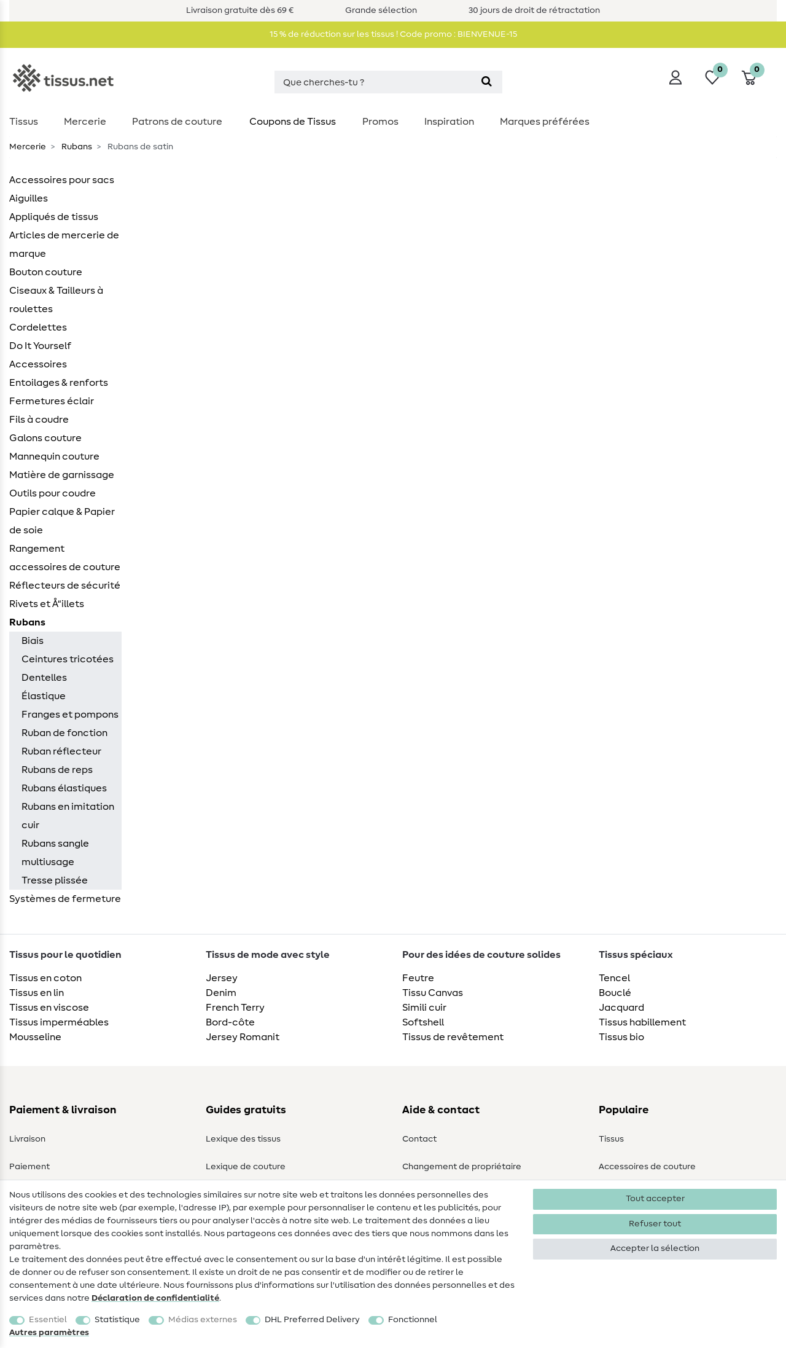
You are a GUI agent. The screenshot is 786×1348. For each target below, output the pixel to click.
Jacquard (621, 1008)
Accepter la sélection (654, 1248)
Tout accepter (655, 1198)
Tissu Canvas (432, 993)
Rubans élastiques (64, 788)
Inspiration (449, 122)
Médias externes (202, 1319)
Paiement (29, 1166)
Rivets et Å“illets (46, 604)
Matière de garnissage (61, 475)
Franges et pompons (70, 714)
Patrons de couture (177, 122)
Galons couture (45, 438)
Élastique (43, 696)
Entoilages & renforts (58, 383)
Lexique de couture (246, 1166)
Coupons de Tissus (292, 122)
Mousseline (35, 1037)
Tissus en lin (36, 993)
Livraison (27, 1139)
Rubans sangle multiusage (55, 853)
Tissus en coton (45, 978)
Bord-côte (230, 1022)
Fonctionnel (412, 1319)
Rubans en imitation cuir (67, 816)
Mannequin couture (54, 456)
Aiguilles (28, 198)
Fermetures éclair (51, 401)
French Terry (235, 1008)
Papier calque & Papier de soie (62, 521)
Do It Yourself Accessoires (40, 355)
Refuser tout (655, 1224)
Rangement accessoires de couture (64, 558)
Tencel (614, 978)
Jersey (222, 978)
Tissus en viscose (49, 1008)
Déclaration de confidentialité (155, 1298)
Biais (32, 641)
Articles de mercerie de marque (64, 244)
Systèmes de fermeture (65, 899)
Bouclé (615, 993)
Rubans (76, 147)
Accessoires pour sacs (61, 180)
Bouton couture (45, 272)
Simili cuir (424, 1008)
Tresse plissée (54, 880)
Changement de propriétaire (461, 1166)
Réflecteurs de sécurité (64, 585)
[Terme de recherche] (372, 82)
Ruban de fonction (64, 733)
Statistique (117, 1319)
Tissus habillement (642, 1022)
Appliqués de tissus (53, 217)
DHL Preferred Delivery (312, 1319)
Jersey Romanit (242, 1037)
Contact (419, 1139)
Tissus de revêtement (453, 1037)
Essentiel (48, 1319)
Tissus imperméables (59, 1022)
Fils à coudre (39, 420)
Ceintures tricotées (67, 659)
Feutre (418, 978)
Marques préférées (545, 122)
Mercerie (85, 122)
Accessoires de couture (647, 1166)
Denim (221, 993)
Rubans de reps (57, 770)
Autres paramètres (49, 1332)
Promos (380, 122)
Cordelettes (38, 327)
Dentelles (44, 678)
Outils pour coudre (52, 493)
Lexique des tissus (243, 1139)
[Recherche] (486, 82)
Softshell (423, 1022)
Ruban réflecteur (61, 751)
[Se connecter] (675, 77)
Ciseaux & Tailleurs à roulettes (56, 300)
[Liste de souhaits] (712, 77)
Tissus (23, 122)
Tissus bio (621, 1037)
